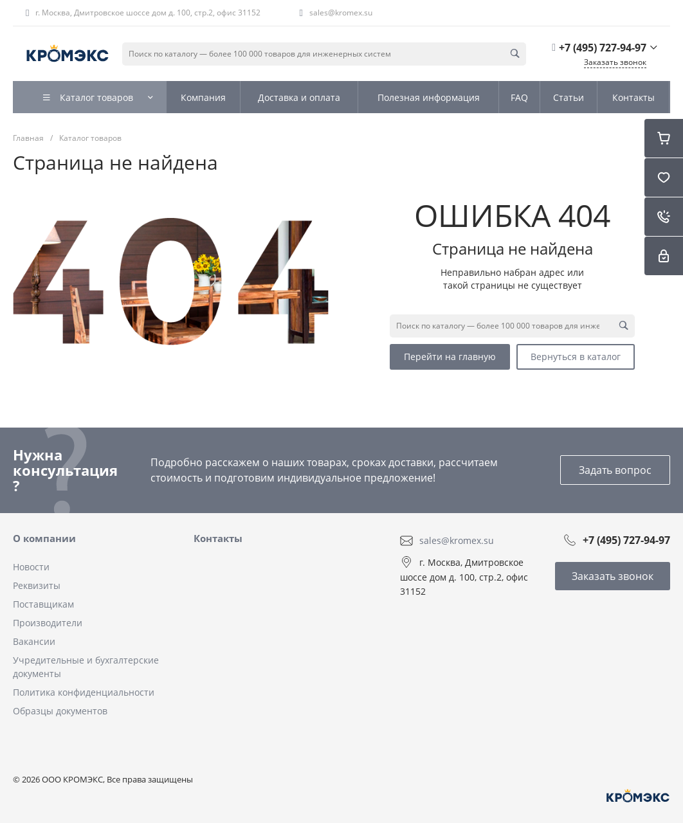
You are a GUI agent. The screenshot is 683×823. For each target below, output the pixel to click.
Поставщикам (43, 604)
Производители (47, 623)
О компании (44, 538)
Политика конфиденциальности (83, 692)
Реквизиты (36, 585)
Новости (31, 567)
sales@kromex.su (340, 12)
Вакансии (34, 641)
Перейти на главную (450, 356)
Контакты (218, 538)
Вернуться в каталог (576, 356)
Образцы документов (60, 711)
